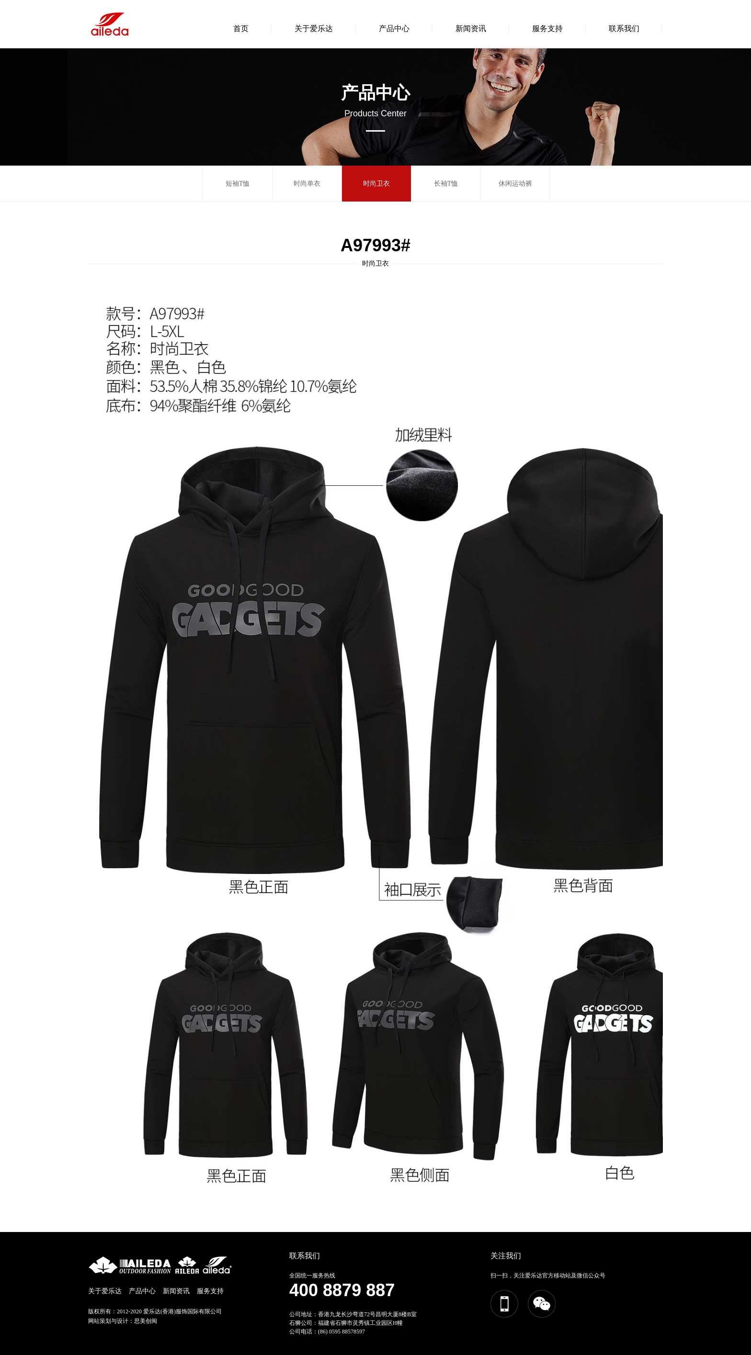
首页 (241, 28)
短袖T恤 (238, 183)
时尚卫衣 (376, 183)
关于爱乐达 (314, 28)
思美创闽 (145, 1321)
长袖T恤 (446, 183)
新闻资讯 (470, 28)
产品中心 (394, 28)
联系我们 (624, 28)
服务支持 (547, 28)
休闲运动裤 (515, 183)
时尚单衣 (307, 183)
